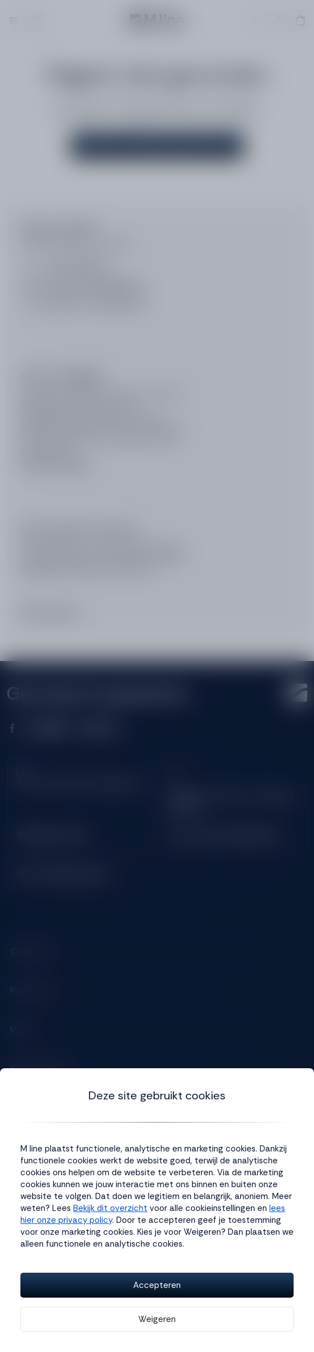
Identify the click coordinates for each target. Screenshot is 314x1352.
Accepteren (157, 1285)
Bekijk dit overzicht (110, 1208)
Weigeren (157, 1319)
